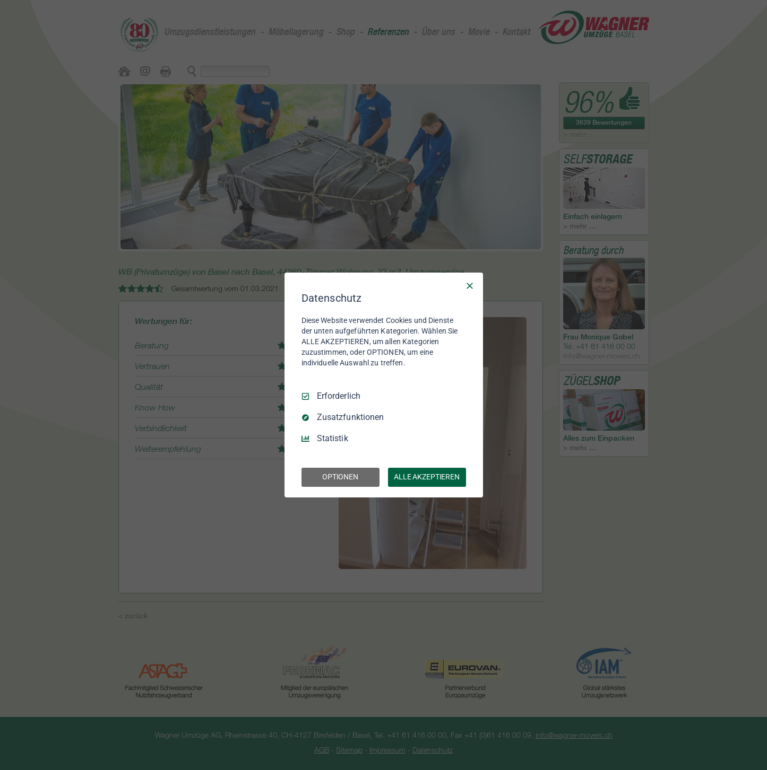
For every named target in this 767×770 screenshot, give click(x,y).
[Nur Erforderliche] (469, 286)
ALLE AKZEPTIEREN (427, 476)
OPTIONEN (340, 476)
